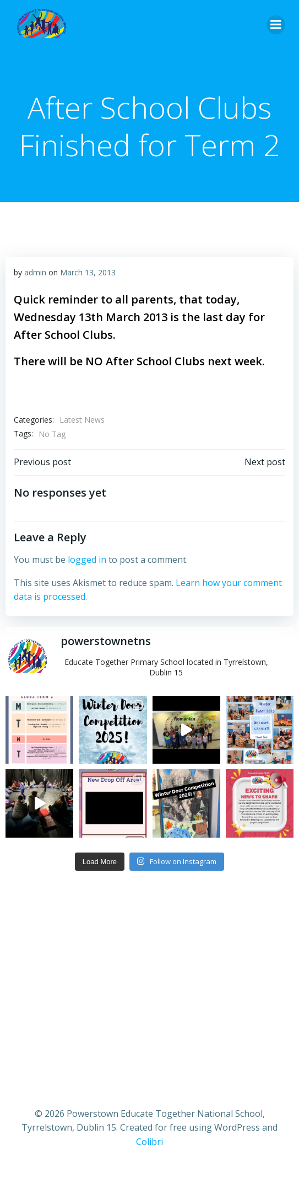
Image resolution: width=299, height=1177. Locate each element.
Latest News (82, 419)
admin (35, 272)
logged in (87, 559)
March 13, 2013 (88, 272)
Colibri (149, 1142)
